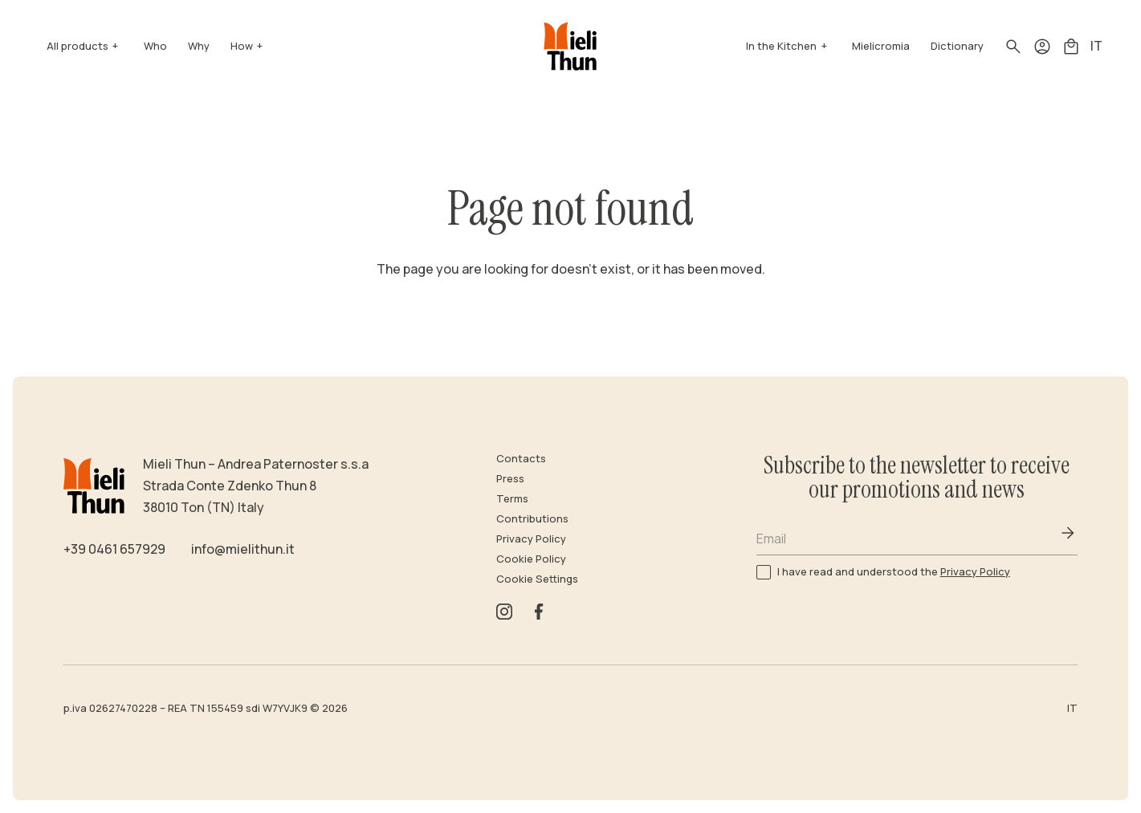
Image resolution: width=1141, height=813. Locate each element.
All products (77, 46)
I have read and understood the (893, 571)
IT (1096, 46)
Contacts (521, 458)
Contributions (532, 518)
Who (155, 46)
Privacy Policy (531, 538)
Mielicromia (881, 46)
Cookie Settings (537, 578)
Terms (512, 498)
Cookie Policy (531, 558)
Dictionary (957, 46)
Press (510, 478)
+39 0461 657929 (114, 549)
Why (199, 46)
